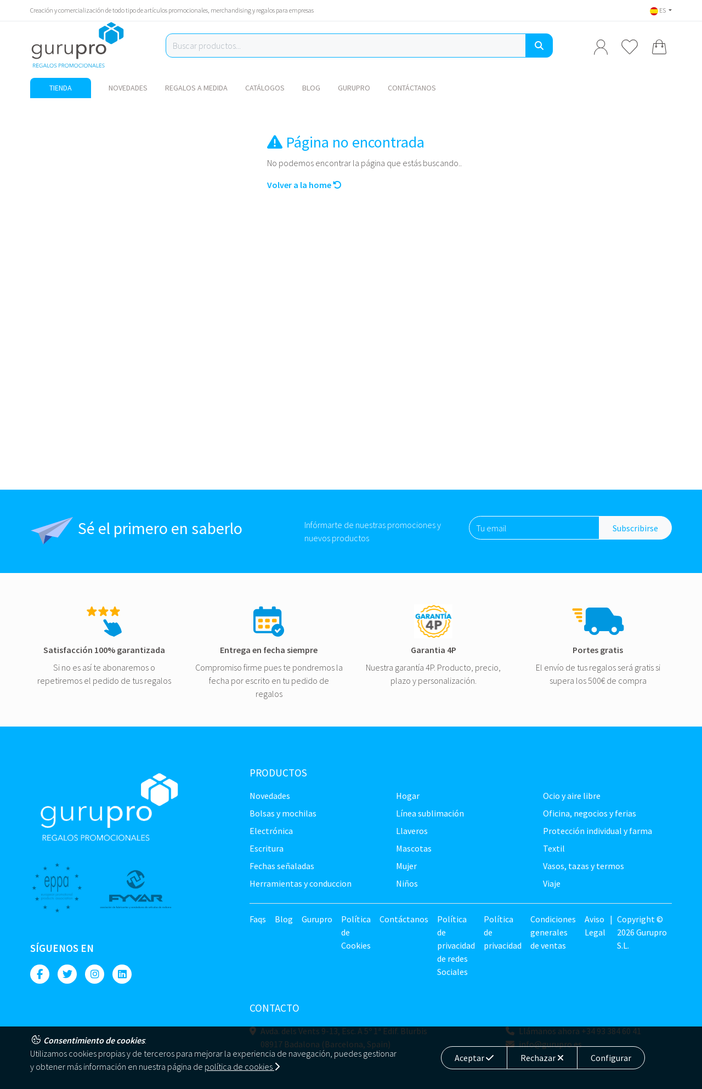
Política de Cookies (356, 932)
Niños (407, 883)
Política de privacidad (503, 932)
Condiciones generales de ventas (553, 932)
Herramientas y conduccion (301, 883)
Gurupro (354, 88)
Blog (311, 88)
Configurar (611, 1057)
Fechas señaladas (282, 865)
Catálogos (265, 88)
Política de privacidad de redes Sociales (456, 945)
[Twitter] (67, 974)
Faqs (258, 919)
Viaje (552, 883)
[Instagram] (94, 974)
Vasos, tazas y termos (583, 865)
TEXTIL (554, 848)
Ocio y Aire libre (572, 795)
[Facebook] (39, 974)
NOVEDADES (128, 88)
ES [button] (658, 10)
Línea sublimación (430, 813)
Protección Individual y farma (597, 830)
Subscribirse (635, 528)
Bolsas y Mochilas (283, 813)
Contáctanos (412, 88)
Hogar (408, 795)
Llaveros (412, 830)
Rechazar (542, 1057)
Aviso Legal (595, 926)
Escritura (267, 848)
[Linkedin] (122, 974)
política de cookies (242, 1066)
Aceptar (474, 1057)
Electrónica (271, 830)
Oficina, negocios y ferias (589, 813)
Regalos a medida (196, 88)
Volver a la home (304, 184)
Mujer (406, 865)
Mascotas (414, 848)
